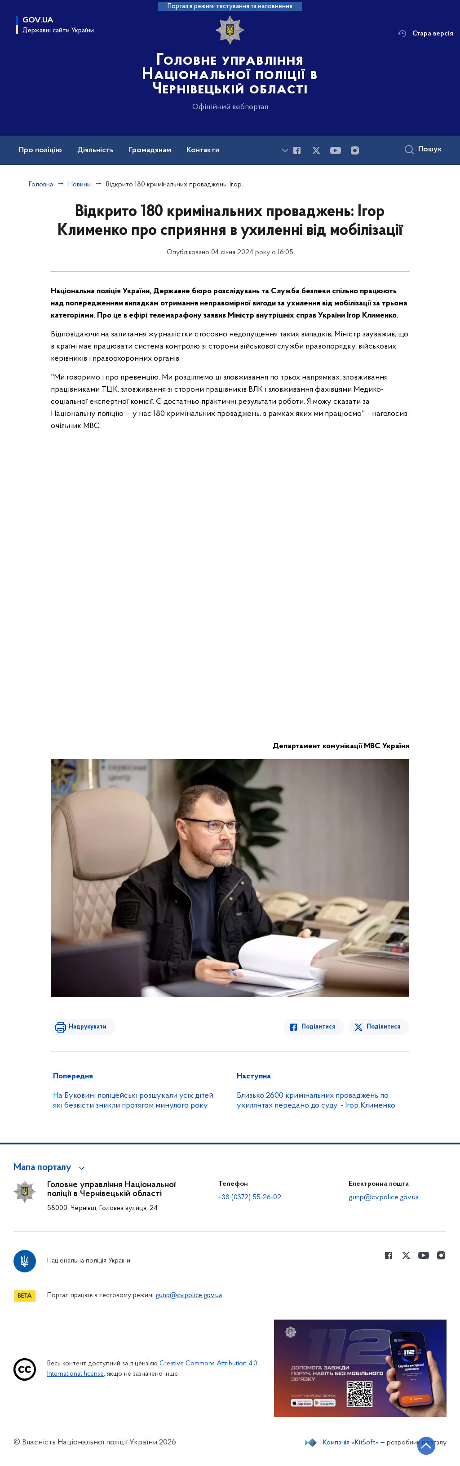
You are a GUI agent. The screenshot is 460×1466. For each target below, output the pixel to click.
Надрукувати (87, 1027)
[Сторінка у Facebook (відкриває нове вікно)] (297, 150)
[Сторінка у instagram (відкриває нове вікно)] (354, 150)
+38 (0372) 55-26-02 (249, 1197)
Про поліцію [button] (40, 150)
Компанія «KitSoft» (351, 1442)
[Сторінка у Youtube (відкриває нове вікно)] (335, 150)
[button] (50, 1167)
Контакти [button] (202, 150)
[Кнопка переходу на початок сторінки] (426, 1446)
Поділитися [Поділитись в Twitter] (383, 1027)
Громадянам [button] (150, 150)
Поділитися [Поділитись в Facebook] (318, 1027)
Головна (41, 184)
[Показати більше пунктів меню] (285, 150)
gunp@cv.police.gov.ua (384, 1197)
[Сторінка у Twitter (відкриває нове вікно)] (316, 150)
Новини (79, 184)
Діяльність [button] (95, 150)
